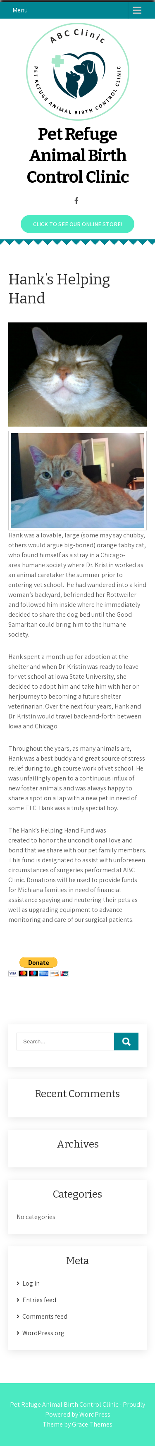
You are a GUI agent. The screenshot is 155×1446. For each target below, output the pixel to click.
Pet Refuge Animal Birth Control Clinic (77, 155)
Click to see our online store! (77, 224)
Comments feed (44, 1316)
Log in (31, 1283)
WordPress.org (43, 1333)
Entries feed (39, 1300)
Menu (20, 10)
